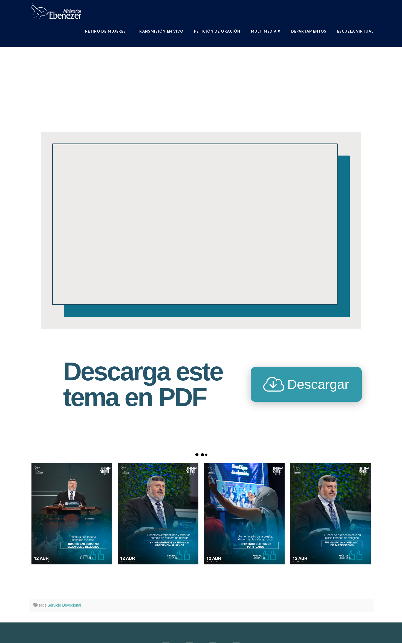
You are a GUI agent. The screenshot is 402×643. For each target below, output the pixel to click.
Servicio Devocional (64, 605)
